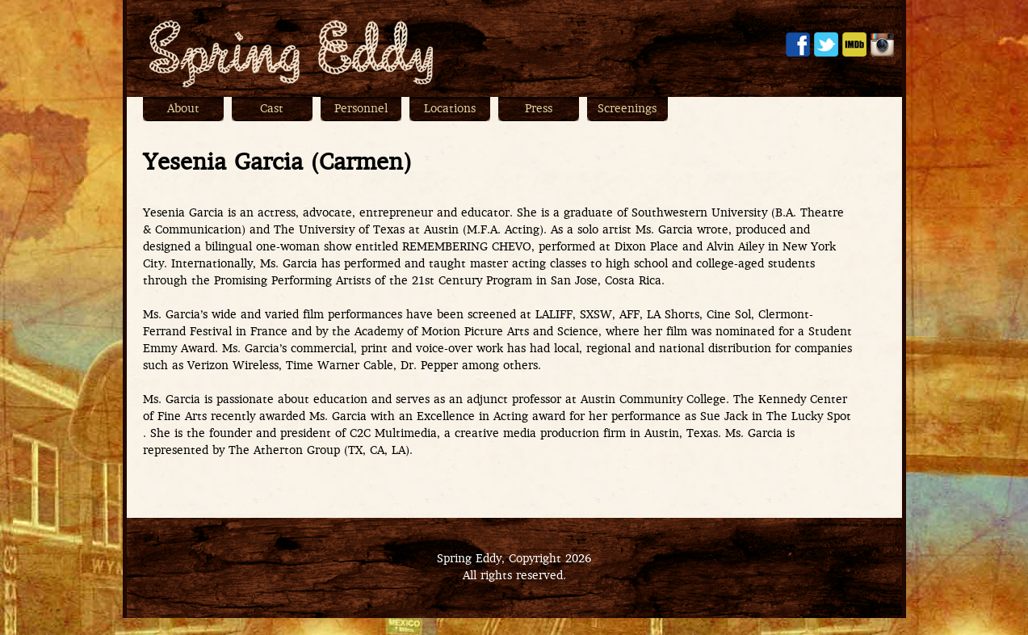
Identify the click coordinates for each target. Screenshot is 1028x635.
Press (538, 109)
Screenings (627, 109)
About (183, 109)
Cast (271, 109)
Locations (450, 109)
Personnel (361, 109)
